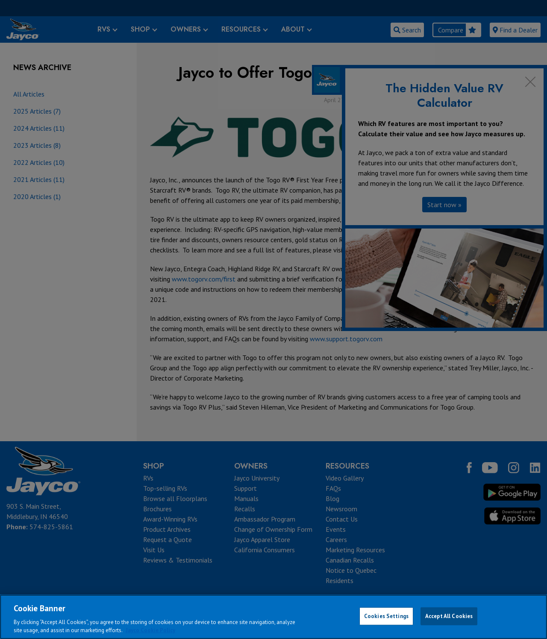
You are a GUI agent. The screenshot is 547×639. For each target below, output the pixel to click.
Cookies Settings (386, 616)
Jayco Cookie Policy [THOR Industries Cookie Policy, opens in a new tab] (150, 630)
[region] (273, 617)
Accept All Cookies (449, 616)
